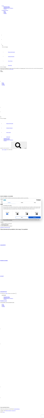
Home (3, 149)
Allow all (34, 217)
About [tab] (35, 202)
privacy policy (11, 69)
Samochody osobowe (7, 6)
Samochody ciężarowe (7, 7)
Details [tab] (22, 202)
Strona (3, 5)
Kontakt (5, 12)
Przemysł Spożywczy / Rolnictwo (8, 8)
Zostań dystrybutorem (5, 10)
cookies (6, 293)
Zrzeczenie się (14, 410)
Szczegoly (5, 140)
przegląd (5, 149)
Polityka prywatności (8, 410)
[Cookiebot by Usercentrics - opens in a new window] (37, 200)
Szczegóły (5, 13)
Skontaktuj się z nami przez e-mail (5, 227)
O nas (4, 11)
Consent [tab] (9, 202)
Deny (22, 217)
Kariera (3, 83)
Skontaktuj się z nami (3, 300)
